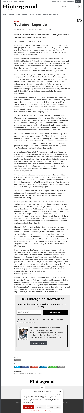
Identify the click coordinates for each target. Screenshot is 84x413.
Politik (4, 14)
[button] (60, 391)
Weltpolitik (48, 29)
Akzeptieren (28, 407)
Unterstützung (70, 1)
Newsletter (21, 1)
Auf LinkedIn (43, 367)
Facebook (16, 1)
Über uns (59, 1)
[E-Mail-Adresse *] (29, 312)
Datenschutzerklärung (43, 411)
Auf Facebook (24, 367)
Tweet (16, 367)
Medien (38, 14)
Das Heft (78, 1)
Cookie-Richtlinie (33, 411)
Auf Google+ (34, 367)
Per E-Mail (60, 367)
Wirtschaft (11, 14)
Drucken (17, 360)
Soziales (24, 14)
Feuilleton (31, 14)
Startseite (54, 1)
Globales (18, 14)
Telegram (11, 1)
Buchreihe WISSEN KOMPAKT (51, 14)
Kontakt (64, 1)
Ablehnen (40, 407)
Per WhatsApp (52, 367)
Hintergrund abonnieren (38, 343)
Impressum (52, 411)
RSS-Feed (4, 1)
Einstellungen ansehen (53, 407)
